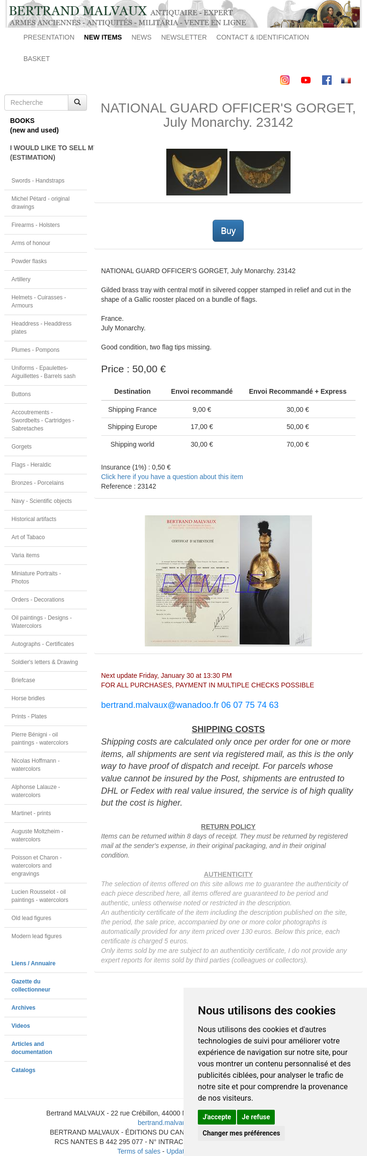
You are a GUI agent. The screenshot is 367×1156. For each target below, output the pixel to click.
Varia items (25, 555)
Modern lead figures (36, 936)
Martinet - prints (31, 813)
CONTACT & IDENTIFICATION (262, 37)
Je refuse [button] (256, 1117)
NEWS (141, 37)
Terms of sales (138, 1151)
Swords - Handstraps (38, 180)
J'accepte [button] (217, 1117)
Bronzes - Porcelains (37, 483)
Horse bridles (28, 698)
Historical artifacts (33, 519)
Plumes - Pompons (35, 350)
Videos (20, 1026)
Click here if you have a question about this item (172, 477)
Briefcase (23, 680)
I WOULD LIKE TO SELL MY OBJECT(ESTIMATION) (48, 152)
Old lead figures (31, 918)
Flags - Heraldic (31, 464)
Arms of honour (30, 243)
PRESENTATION (49, 37)
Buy (228, 230)
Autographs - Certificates (42, 644)
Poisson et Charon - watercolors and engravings (36, 865)
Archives (23, 1007)
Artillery (21, 279)
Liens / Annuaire (33, 963)
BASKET (36, 58)
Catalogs (23, 1070)
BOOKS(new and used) (34, 125)
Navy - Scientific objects (41, 501)
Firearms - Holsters (35, 225)
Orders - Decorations (37, 599)
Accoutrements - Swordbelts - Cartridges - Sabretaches (43, 420)
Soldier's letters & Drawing (44, 662)
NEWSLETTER (184, 37)
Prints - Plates (29, 716)
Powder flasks (29, 261)
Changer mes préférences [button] (241, 1133)
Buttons (21, 394)
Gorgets (21, 446)
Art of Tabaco (28, 537)
